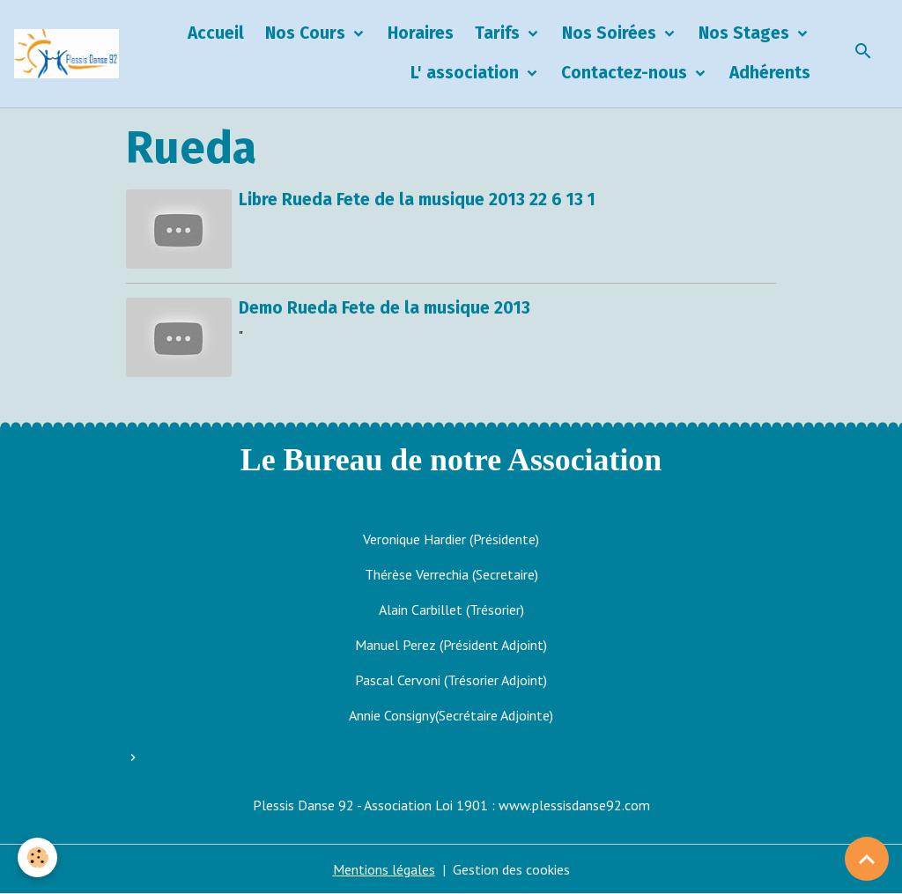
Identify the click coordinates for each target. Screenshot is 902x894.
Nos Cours (307, 33)
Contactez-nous (626, 73)
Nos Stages (746, 33)
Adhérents (769, 73)
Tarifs (499, 33)
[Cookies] (37, 857)
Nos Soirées (611, 33)
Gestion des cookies (511, 869)
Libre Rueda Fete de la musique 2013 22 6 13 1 (417, 199)
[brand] (66, 53)
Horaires (421, 33)
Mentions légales (384, 869)
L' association (466, 73)
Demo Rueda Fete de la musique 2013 (384, 308)
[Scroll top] (867, 859)
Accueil (216, 33)
